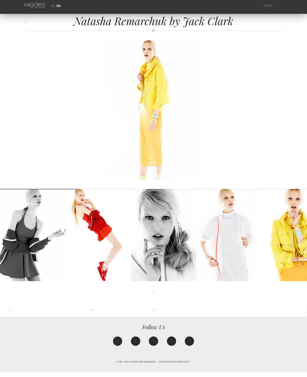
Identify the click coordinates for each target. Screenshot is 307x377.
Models (260, 5)
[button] (300, 235)
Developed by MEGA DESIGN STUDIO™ (175, 367)
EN (58, 5)
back (29, 24)
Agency (275, 5)
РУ (53, 5)
